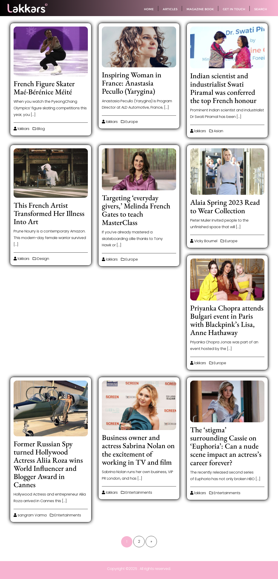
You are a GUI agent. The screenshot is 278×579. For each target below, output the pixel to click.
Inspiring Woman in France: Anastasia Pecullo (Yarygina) (131, 83)
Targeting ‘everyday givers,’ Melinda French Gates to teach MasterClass (136, 210)
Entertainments (65, 515)
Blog (39, 128)
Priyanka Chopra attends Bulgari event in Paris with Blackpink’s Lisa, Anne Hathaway (227, 320)
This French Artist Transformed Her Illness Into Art (49, 213)
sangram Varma (30, 515)
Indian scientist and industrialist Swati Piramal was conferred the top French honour (223, 88)
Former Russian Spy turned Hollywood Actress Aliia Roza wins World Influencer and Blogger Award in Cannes (48, 464)
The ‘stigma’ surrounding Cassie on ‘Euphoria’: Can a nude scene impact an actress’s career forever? (225, 446)
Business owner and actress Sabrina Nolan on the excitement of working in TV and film (138, 449)
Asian (216, 131)
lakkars (21, 128)
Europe (129, 121)
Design (41, 258)
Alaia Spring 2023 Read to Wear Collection (225, 206)
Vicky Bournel (203, 241)
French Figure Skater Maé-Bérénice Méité (44, 88)
